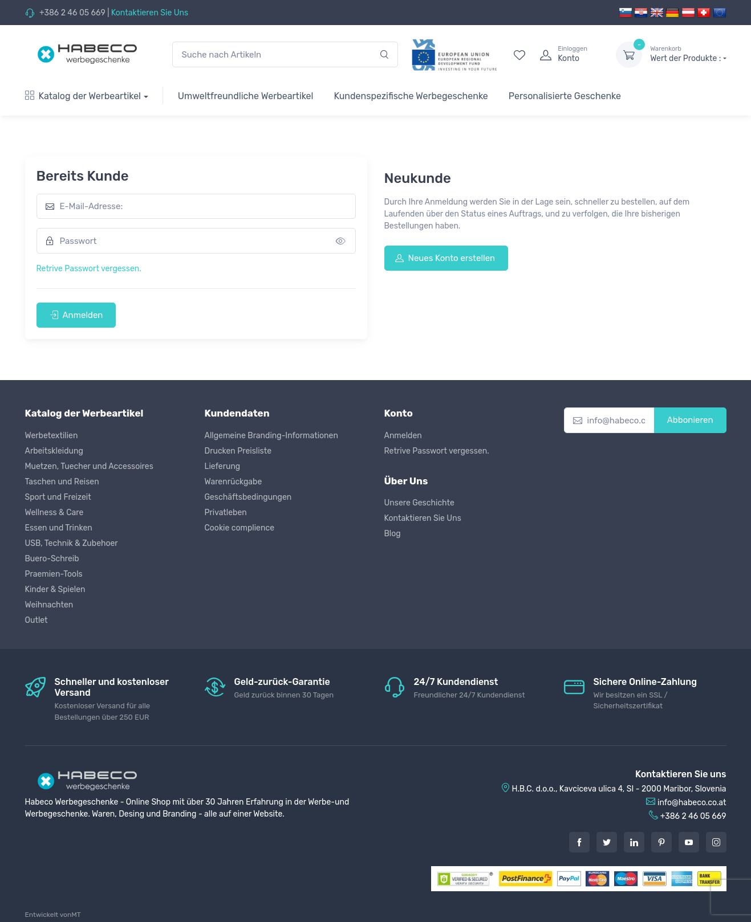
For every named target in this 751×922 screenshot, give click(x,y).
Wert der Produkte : (688, 54)
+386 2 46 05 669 (72, 13)
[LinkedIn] (634, 842)
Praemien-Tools (54, 574)
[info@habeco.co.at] (609, 420)
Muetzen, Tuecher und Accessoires (89, 466)
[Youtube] (689, 842)
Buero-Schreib (52, 559)
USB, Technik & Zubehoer (71, 543)
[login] (567, 55)
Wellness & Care (54, 512)
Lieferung (223, 466)
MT (75, 915)
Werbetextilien (51, 435)
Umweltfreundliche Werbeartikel (246, 96)
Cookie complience (240, 528)
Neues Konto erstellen (445, 258)
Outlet (36, 620)
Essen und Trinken (58, 528)
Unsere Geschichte (419, 503)
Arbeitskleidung (54, 451)
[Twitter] (606, 842)
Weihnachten (49, 605)
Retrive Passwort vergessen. (88, 269)
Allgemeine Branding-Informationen (271, 435)
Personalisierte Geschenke (565, 96)
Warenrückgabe (233, 482)
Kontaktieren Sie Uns (149, 13)
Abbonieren (690, 420)
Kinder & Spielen (55, 589)
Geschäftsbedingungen (248, 497)
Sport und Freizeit (58, 497)
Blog (392, 533)
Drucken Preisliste (238, 451)
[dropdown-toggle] (629, 55)
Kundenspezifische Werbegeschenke (411, 96)
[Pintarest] (661, 842)
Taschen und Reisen (62, 482)
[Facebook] (579, 842)
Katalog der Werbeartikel (83, 96)
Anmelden (76, 315)
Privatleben (226, 512)
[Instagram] (716, 842)
